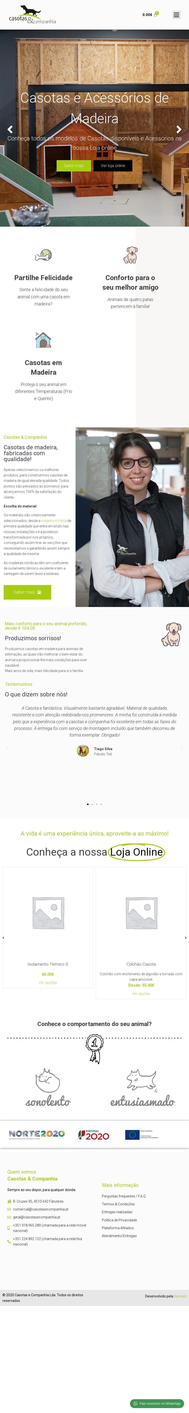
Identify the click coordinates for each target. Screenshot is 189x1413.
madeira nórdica (54, 521)
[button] (88, 804)
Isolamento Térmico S (48, 964)
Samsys (180, 1296)
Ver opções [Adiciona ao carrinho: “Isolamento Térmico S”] (48, 983)
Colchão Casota (141, 964)
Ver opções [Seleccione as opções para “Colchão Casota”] (141, 993)
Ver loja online (113, 165)
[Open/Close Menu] (176, 15)
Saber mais (74, 165)
